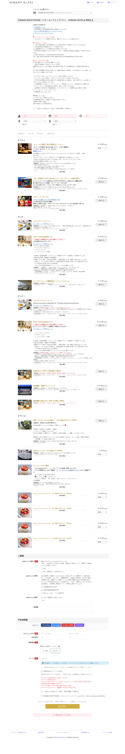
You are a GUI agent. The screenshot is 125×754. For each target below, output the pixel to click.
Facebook (46, 625)
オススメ (21, 133)
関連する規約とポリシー (62, 701)
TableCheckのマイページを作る (51, 671)
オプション (51, 133)
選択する (102, 182)
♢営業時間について (39, 27)
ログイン (35, 625)
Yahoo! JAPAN (67, 625)
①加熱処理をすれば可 (49, 587)
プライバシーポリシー (63, 732)
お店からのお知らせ (39, 25)
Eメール (33, 658)
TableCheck (79, 625)
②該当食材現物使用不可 (49, 590)
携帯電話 (33, 642)
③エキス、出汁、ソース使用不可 (52, 593)
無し (43, 568)
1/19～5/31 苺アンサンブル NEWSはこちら (46, 199)
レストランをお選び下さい (41, 9)
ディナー (40, 133)
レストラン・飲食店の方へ (18, 732)
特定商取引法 (85, 732)
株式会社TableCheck (60, 737)
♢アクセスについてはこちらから (43, 33)
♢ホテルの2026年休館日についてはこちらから (47, 31)
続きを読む (62, 171)
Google (56, 625)
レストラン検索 (107, 732)
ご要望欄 (35, 607)
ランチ (31, 133)
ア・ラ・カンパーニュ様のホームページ (68, 470)
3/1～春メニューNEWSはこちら (43, 224)
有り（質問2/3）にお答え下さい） (53, 571)
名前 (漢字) (34, 637)
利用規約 (41, 732)
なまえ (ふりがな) (30, 634)
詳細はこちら (37, 151)
